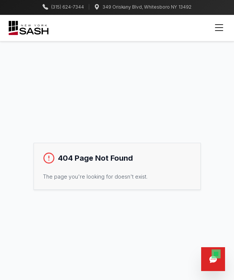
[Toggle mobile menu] (219, 28)
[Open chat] (213, 259)
